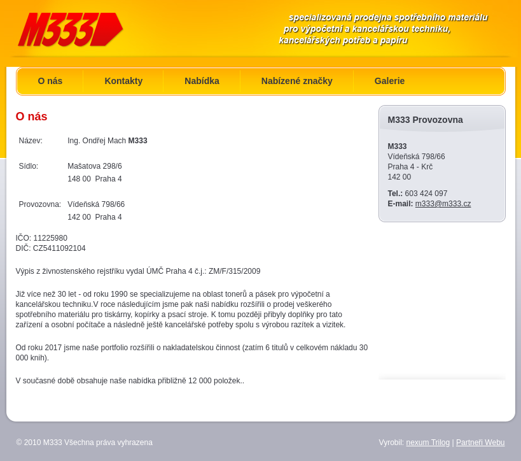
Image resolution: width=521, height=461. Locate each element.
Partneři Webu (480, 442)
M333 (85, 28)
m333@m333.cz (443, 203)
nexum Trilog (428, 442)
